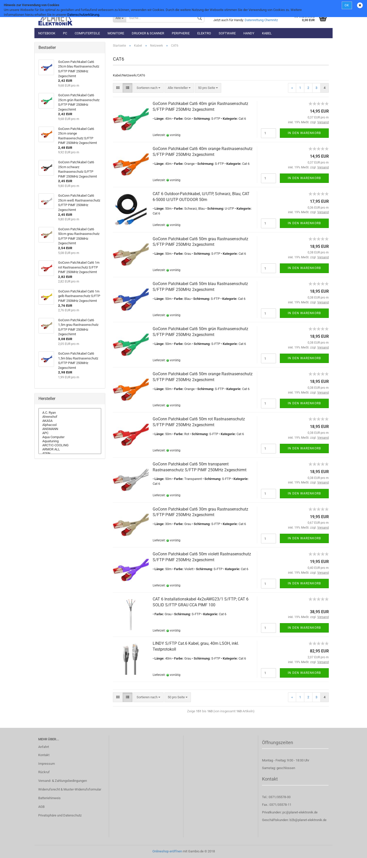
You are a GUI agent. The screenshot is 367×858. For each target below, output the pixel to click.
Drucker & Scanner (148, 33)
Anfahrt (43, 747)
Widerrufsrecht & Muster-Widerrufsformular (69, 789)
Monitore (116, 33)
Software (227, 33)
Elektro (204, 33)
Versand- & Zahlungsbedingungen (62, 781)
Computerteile (87, 33)
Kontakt (43, 755)
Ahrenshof (70, 417)
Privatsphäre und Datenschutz (60, 815)
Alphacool (70, 425)
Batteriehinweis (49, 798)
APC (70, 433)
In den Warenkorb (304, 133)
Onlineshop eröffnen (167, 851)
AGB (41, 807)
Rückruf (44, 772)
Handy (248, 33)
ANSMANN (70, 429)
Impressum (46, 764)
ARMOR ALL (70, 449)
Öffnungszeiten (277, 742)
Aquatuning (70, 441)
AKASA (70, 421)
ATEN (70, 453)
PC (65, 33)
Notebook (46, 33)
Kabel (267, 33)
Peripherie (181, 33)
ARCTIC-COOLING (70, 445)
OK (347, 5)
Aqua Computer (70, 437)
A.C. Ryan (70, 413)
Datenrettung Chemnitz (261, 20)
